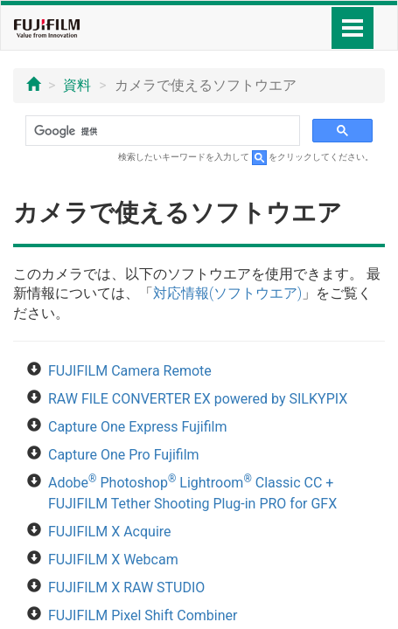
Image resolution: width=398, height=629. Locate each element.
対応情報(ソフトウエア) (227, 293)
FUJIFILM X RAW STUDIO (126, 587)
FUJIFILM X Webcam (113, 559)
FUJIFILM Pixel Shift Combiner (142, 615)
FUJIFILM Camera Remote (130, 371)
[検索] (161, 131)
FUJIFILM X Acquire (109, 531)
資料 (77, 85)
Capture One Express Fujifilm (137, 426)
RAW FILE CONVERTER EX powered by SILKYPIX (197, 399)
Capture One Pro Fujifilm (123, 454)
